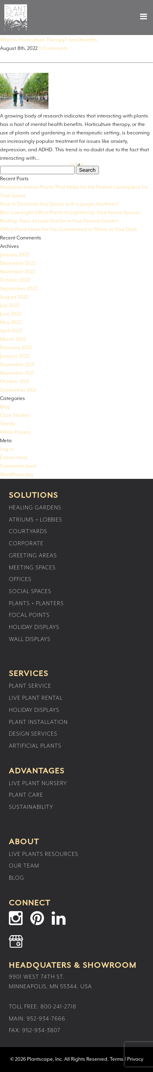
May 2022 (10, 323)
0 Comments (53, 48)
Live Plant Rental (36, 698)
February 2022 (16, 348)
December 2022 (18, 263)
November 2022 (17, 272)
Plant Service (30, 686)
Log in (7, 449)
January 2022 (14, 356)
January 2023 (14, 255)
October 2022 (15, 280)
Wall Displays (29, 639)
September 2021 (18, 390)
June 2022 (10, 314)
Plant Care (26, 795)
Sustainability (31, 807)
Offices (20, 579)
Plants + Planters (36, 603)
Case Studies (15, 415)
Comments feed (18, 466)
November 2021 (17, 373)
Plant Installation (38, 722)
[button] (136, 16)
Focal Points (29, 615)
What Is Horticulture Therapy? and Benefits (48, 40)
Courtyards (28, 531)
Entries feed (13, 458)
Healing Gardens (35, 508)
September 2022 (18, 289)
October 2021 (14, 382)
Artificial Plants (35, 746)
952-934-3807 (41, 1030)
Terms (117, 1059)
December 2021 (17, 365)
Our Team (24, 866)
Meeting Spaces (32, 568)
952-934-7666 (46, 1019)
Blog (5, 407)
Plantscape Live (15, 17)
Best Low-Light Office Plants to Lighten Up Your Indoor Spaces (70, 213)
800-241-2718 (58, 1007)
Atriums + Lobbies (35, 520)
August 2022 (14, 297)
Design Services (33, 734)
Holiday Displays (34, 627)
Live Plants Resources (43, 854)
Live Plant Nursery (38, 783)
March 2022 (13, 339)
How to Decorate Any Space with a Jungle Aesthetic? (59, 204)
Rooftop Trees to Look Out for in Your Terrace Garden (59, 221)
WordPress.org (16, 475)
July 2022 (9, 306)
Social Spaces (30, 591)
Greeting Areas (33, 555)
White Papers (15, 432)
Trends (7, 424)
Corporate (26, 543)
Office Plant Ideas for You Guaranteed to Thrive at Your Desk (68, 230)
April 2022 (11, 331)
